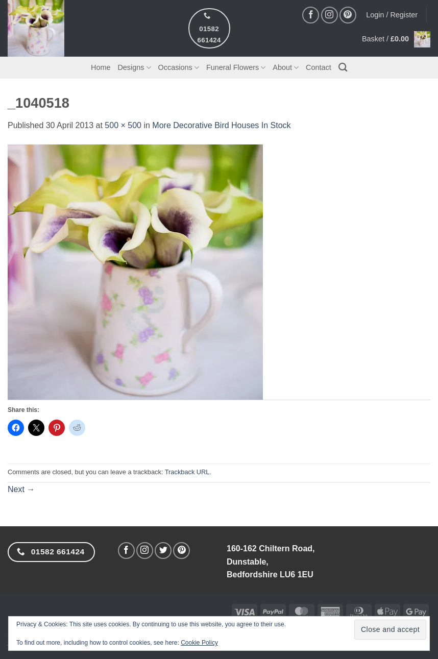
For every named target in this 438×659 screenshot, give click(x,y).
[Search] (342, 67)
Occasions (178, 67)
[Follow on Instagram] (329, 15)
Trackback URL (187, 472)
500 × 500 (123, 125)
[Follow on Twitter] (163, 550)
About (286, 67)
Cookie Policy (199, 642)
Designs (134, 67)
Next (21, 489)
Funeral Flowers (235, 67)
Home (100, 67)
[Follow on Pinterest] (347, 15)
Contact (318, 67)
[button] (396, 39)
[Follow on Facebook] (310, 15)
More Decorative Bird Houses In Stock (221, 125)
